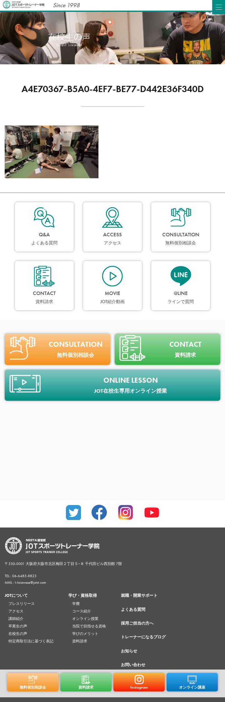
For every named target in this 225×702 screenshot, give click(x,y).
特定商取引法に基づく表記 (30, 641)
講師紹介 (15, 618)
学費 (76, 603)
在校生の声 (17, 633)
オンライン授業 (85, 618)
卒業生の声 (17, 626)
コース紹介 (81, 611)
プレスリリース (21, 603)
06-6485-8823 (24, 575)
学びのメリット (85, 633)
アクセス (15, 611)
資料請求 (79, 641)
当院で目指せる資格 (89, 626)
